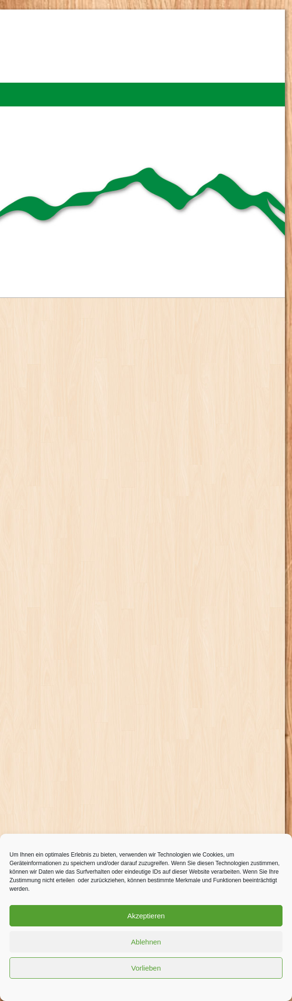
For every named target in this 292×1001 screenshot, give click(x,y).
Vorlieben (146, 968)
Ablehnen (146, 942)
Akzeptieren (145, 916)
